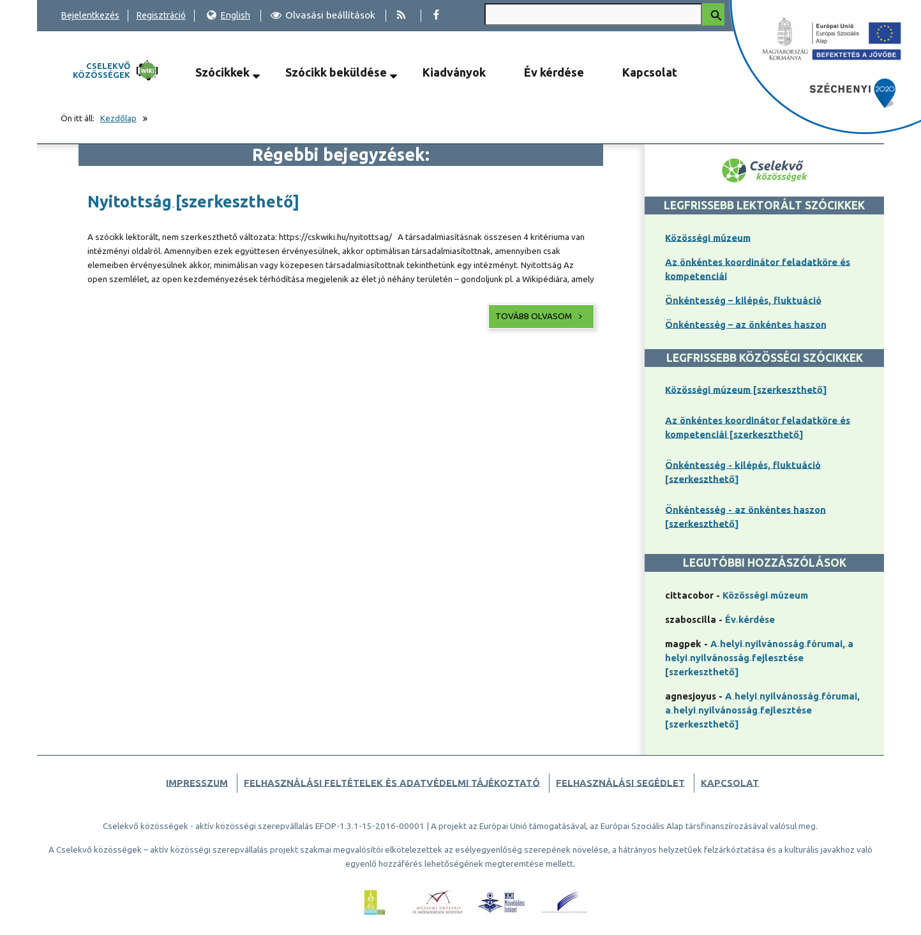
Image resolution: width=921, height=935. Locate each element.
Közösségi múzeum (708, 237)
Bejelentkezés (90, 15)
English (228, 15)
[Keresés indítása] (713, 14)
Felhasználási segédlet (620, 782)
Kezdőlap (118, 118)
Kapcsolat (649, 72)
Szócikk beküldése (336, 72)
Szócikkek (222, 72)
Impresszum (197, 782)
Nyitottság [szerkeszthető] (193, 201)
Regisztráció (161, 15)
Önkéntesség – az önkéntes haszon (746, 324)
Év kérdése (554, 72)
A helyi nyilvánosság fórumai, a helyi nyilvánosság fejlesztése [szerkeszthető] (759, 657)
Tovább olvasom (540, 316)
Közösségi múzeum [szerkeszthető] (746, 389)
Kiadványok (454, 72)
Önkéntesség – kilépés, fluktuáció (743, 300)
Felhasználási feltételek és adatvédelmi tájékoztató (392, 782)
